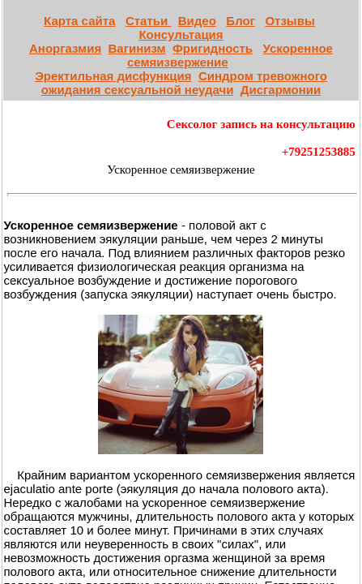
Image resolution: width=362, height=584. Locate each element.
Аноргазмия (65, 48)
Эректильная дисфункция (113, 76)
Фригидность (212, 48)
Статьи (148, 21)
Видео (197, 21)
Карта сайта (79, 21)
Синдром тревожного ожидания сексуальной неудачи (184, 83)
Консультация (180, 34)
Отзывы (289, 21)
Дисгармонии (281, 90)
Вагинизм (137, 48)
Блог (240, 21)
